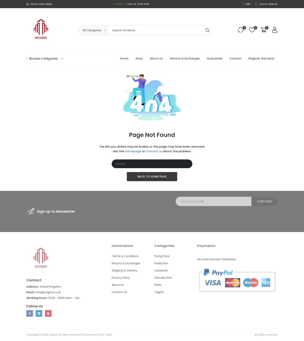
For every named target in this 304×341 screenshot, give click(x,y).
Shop (139, 58)
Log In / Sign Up (268, 4)
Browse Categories (44, 59)
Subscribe (264, 201)
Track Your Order (41, 4)
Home (124, 58)
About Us (156, 58)
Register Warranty (261, 58)
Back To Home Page (152, 176)
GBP (247, 4)
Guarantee (214, 58)
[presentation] (205, 216)
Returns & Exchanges (185, 58)
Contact (235, 58)
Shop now (143, 4)
